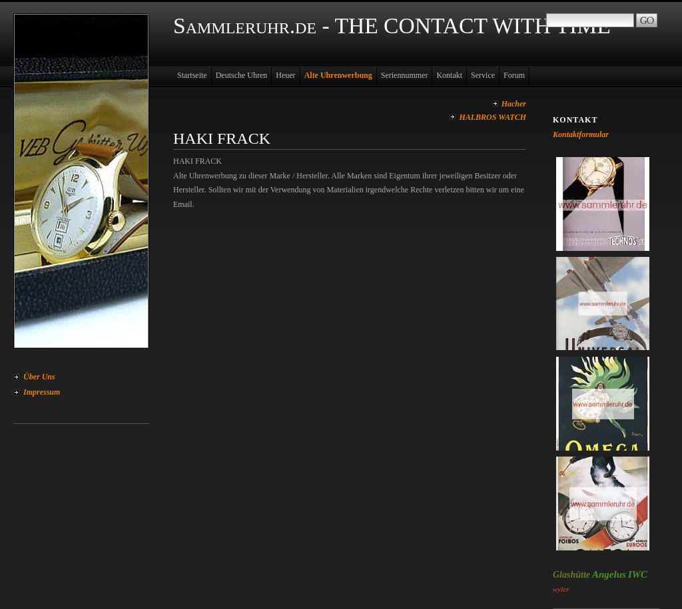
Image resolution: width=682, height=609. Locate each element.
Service (483, 75)
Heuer (285, 75)
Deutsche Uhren (242, 75)
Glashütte (571, 575)
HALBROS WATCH (492, 117)
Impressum (41, 392)
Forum (514, 75)
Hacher (514, 103)
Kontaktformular (581, 134)
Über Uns (39, 376)
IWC (637, 574)
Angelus (609, 574)
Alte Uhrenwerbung (338, 75)
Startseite (192, 75)
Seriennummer (404, 75)
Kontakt (449, 75)
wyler (561, 589)
